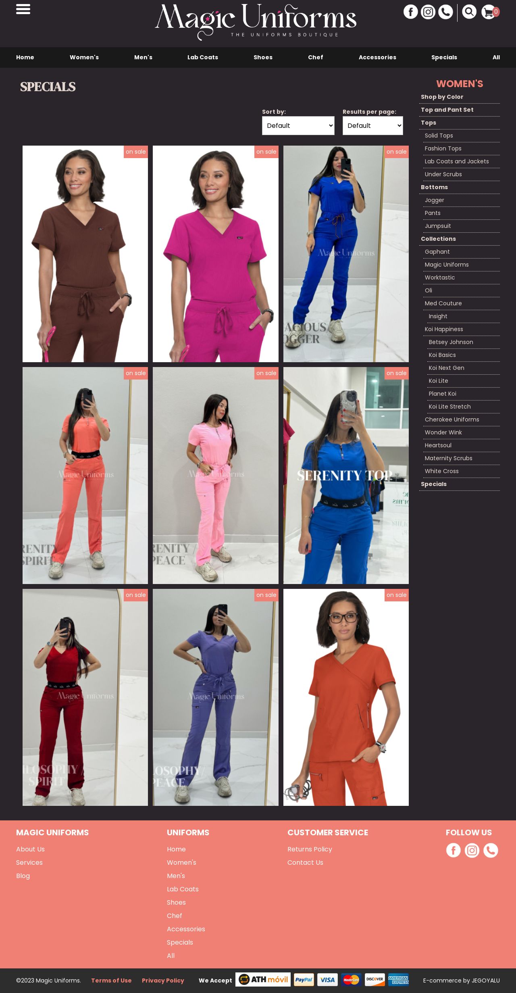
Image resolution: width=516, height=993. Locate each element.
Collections (438, 239)
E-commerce (443, 980)
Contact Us (305, 862)
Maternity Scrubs (448, 458)
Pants (433, 213)
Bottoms (434, 187)
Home (25, 57)
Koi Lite (438, 381)
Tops (428, 123)
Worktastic (440, 277)
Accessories (377, 57)
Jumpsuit (438, 226)
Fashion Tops (443, 148)
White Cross (442, 471)
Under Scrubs (443, 174)
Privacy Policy (163, 980)
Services (29, 862)
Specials (444, 57)
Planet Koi (442, 394)
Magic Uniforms (447, 265)
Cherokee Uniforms (452, 419)
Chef (315, 57)
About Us (30, 849)
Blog (23, 875)
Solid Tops (439, 135)
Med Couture (443, 303)
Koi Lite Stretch (450, 407)
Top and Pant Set (447, 110)
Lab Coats (202, 57)
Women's (84, 57)
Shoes (263, 57)
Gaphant (437, 252)
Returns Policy (309, 849)
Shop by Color (442, 97)
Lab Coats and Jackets (457, 161)
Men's (143, 57)
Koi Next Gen (446, 368)
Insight (438, 316)
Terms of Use (111, 980)
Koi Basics (442, 355)
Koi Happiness (444, 329)
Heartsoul (438, 445)
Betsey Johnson (451, 342)
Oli (428, 290)
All (496, 57)
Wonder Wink (443, 432)
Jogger (434, 200)
